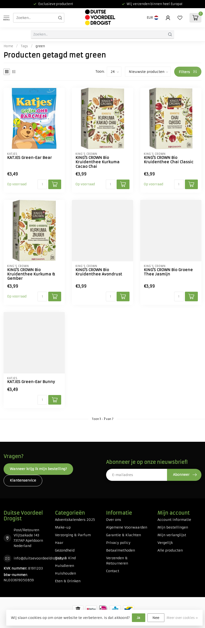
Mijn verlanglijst (171, 535)
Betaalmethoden (120, 550)
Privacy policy (118, 543)
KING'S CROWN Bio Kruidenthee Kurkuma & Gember (31, 274)
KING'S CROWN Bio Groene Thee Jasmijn (168, 272)
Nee (155, 618)
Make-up (63, 527)
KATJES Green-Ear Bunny (31, 382)
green (40, 46)
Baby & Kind (65, 558)
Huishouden (65, 573)
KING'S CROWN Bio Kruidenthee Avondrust (99, 272)
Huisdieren (64, 566)
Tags (24, 46)
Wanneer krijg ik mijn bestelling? (38, 469)
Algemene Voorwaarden (126, 527)
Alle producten (170, 550)
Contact (112, 571)
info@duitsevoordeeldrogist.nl (40, 558)
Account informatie (174, 520)
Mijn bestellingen (172, 527)
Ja (138, 618)
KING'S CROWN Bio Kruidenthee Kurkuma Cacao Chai (97, 162)
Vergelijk (165, 543)
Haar (59, 543)
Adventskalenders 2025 (75, 520)
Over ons (113, 520)
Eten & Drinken (68, 581)
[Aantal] (42, 184)
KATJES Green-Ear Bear (29, 158)
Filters (188, 72)
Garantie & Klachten (123, 535)
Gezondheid (65, 550)
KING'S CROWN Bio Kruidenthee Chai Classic (168, 160)
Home (8, 46)
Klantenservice (23, 480)
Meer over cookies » (182, 618)
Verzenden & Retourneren (117, 560)
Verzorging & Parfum (73, 535)
